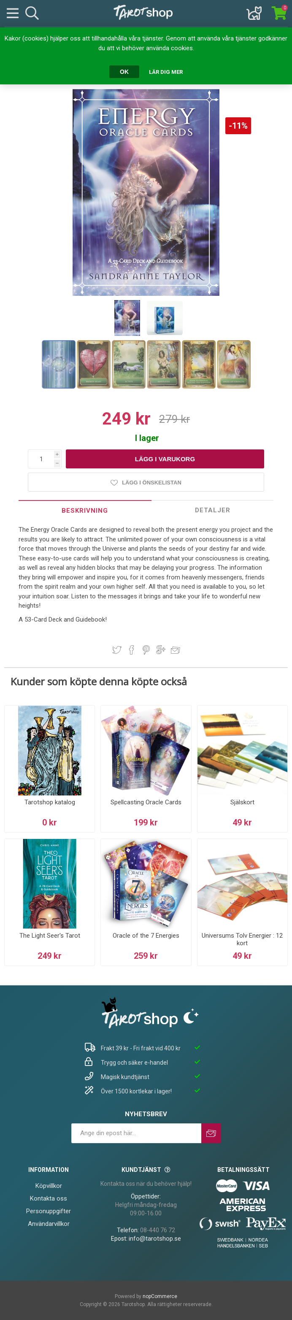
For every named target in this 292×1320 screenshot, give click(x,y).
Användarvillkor (49, 1224)
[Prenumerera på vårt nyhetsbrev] (136, 1133)
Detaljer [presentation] (212, 510)
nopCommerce (160, 1296)
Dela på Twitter (117, 650)
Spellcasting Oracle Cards (146, 802)
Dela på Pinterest (146, 650)
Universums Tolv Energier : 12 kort (242, 939)
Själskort (242, 802)
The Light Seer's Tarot (49, 935)
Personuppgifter (48, 1211)
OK (124, 71)
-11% (238, 126)
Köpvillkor (48, 1186)
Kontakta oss (48, 1198)
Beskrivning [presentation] (85, 510)
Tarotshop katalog (49, 802)
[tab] (85, 510)
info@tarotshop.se (155, 1238)
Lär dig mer (166, 72)
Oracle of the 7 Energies (146, 935)
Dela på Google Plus (160, 650)
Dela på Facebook (131, 650)
